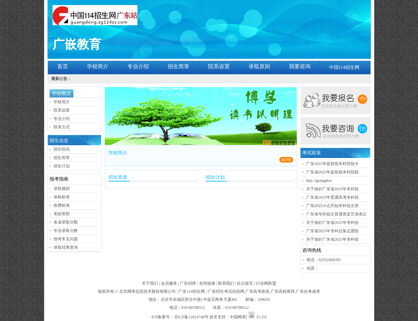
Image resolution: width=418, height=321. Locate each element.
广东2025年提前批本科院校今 (332, 163)
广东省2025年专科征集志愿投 (332, 231)
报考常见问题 (66, 239)
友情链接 (207, 283)
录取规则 (62, 188)
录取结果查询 (66, 247)
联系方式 (62, 127)
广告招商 (188, 283)
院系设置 (219, 66)
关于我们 (150, 283)
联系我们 (226, 283)
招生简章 (178, 66)
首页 (62, 66)
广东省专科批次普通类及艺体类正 (336, 214)
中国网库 (238, 317)
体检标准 (62, 197)
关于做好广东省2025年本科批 (332, 189)
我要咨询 (300, 66)
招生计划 (62, 166)
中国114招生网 (344, 67)
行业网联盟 (266, 283)
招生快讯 (62, 149)
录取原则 (259, 66)
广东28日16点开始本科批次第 (332, 205)
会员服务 (169, 283)
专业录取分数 (66, 230)
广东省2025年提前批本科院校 (332, 172)
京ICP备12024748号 (191, 317)
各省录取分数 (66, 222)
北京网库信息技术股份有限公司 (147, 291)
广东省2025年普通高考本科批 (332, 197)
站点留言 (245, 283)
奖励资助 (62, 213)
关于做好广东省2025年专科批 (332, 222)
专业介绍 (138, 66)
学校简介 (97, 66)
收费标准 (62, 205)
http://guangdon (319, 180)
